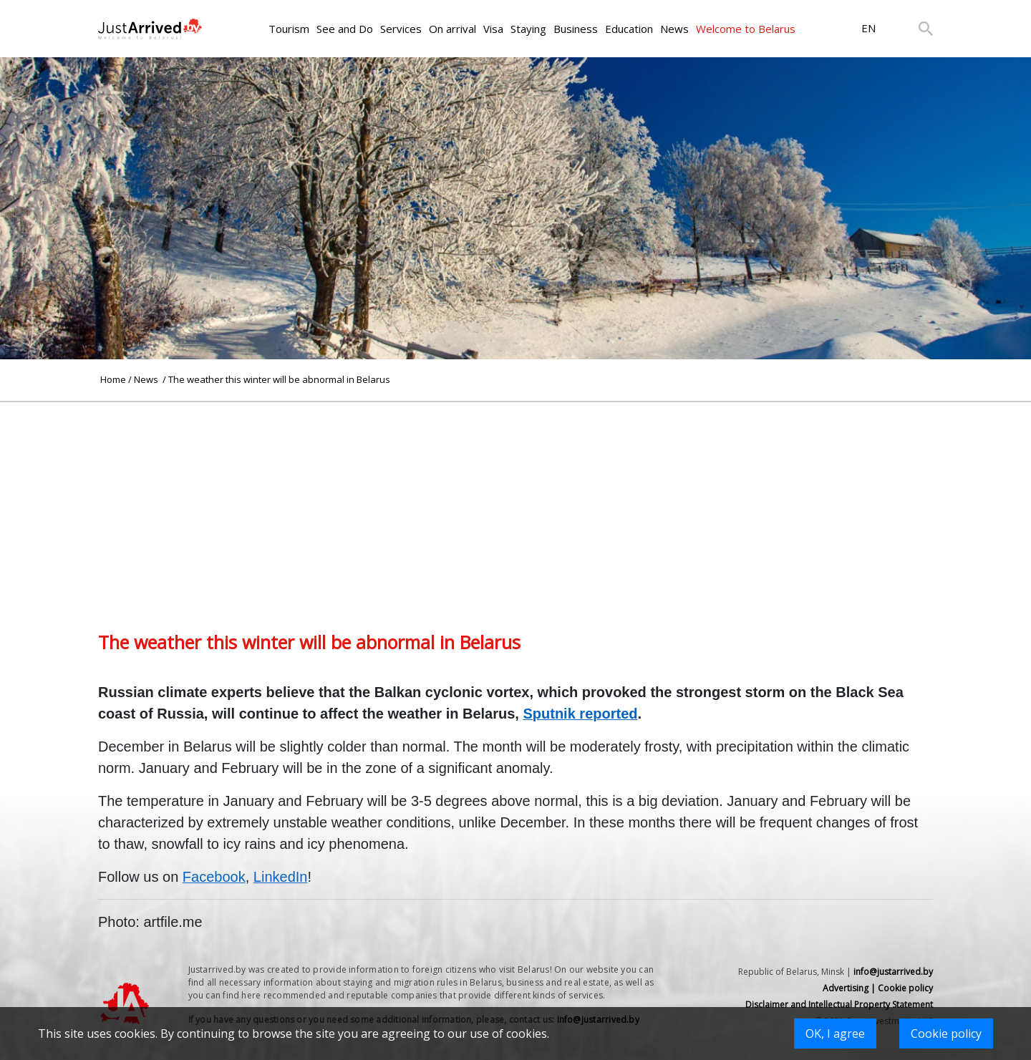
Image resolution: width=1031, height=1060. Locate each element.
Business (575, 28)
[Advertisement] (515, 502)
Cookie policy (946, 1033)
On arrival (452, 28)
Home (113, 379)
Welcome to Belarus (745, 28)
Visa (493, 28)
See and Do (344, 28)
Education (629, 28)
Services (401, 28)
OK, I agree (835, 1033)
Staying (528, 28)
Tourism (288, 28)
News (674, 28)
